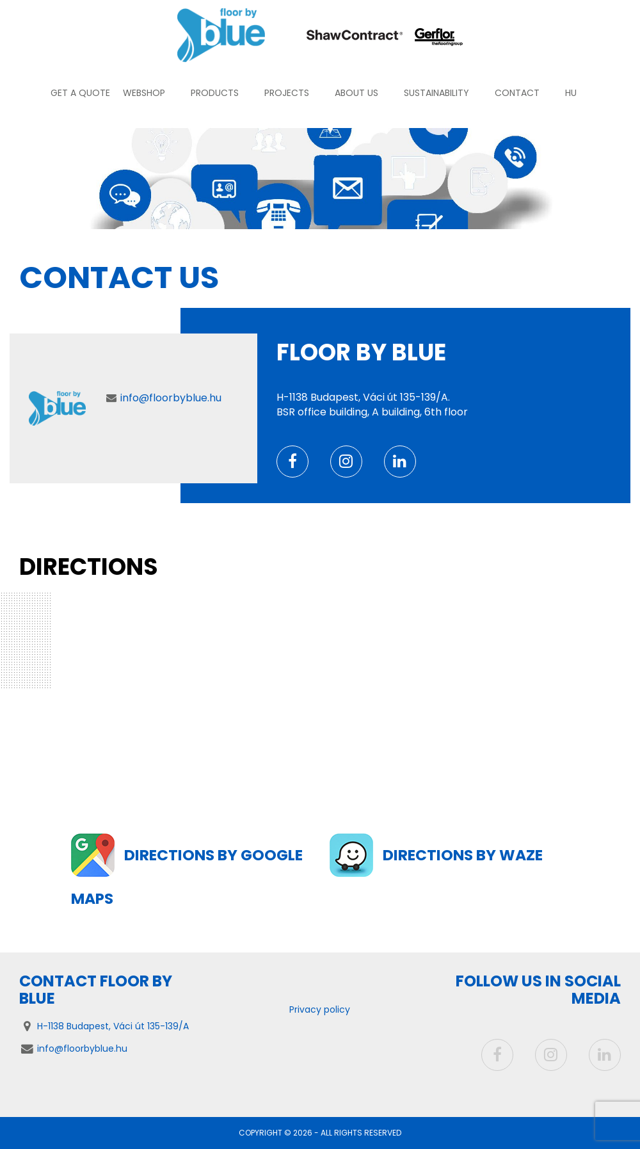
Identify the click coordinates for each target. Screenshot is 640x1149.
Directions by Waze (464, 854)
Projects (286, 92)
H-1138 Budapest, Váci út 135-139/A (113, 1026)
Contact (517, 92)
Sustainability (436, 92)
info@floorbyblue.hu (170, 397)
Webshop (144, 92)
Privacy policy (319, 1009)
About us (356, 92)
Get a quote (80, 92)
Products (215, 92)
